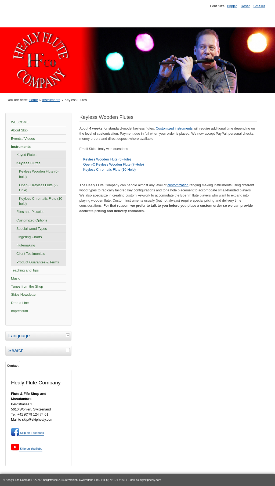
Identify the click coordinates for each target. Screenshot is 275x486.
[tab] (68, 335)
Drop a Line (20, 303)
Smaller (259, 6)
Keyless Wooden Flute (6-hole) (39, 173)
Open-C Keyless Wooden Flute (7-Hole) (113, 164)
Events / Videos (23, 139)
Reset (245, 6)
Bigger (232, 6)
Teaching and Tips (25, 270)
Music (15, 278)
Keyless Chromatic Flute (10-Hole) (109, 169)
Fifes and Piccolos (30, 212)
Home (33, 100)
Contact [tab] (13, 365)
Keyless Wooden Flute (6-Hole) (107, 159)
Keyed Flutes (26, 155)
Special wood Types (31, 229)
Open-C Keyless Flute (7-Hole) (38, 187)
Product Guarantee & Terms (37, 262)
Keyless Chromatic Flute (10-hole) (41, 201)
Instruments (51, 100)
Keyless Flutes (28, 163)
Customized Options (31, 220)
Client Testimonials (30, 254)
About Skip (19, 130)
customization (177, 185)
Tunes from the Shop (27, 286)
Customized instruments (174, 128)
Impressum (19, 311)
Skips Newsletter (24, 294)
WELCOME (20, 122)
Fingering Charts (29, 237)
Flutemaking (25, 245)
